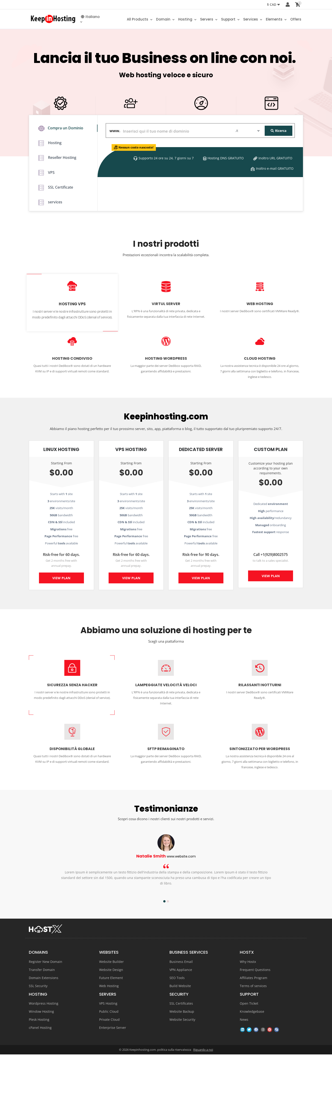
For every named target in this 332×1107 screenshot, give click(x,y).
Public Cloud (109, 1064)
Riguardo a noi (203, 1102)
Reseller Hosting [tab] (57, 213)
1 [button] (164, 954)
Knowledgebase (252, 1064)
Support (230, 20)
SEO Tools (177, 1030)
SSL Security (38, 1038)
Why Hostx (248, 1014)
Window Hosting (41, 1064)
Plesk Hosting (39, 1072)
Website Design (111, 1022)
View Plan (61, 632)
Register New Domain (45, 1014)
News (244, 1072)
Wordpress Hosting (43, 1056)
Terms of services (253, 1038)
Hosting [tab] (50, 195)
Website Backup (181, 1064)
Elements (276, 20)
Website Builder (111, 1014)
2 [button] (168, 954)
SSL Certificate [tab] (55, 247)
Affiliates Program (253, 1030)
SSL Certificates (181, 1056)
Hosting (187, 20)
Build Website (180, 1038)
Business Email (181, 1014)
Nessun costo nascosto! (143, 197)
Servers (208, 20)
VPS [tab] (46, 230)
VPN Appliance (180, 1022)
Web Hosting (109, 1038)
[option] (166, 917)
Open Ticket (249, 1056)
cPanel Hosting (40, 1080)
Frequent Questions (255, 1022)
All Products (139, 20)
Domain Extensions (43, 1030)
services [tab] (50, 264)
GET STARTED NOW (166, 142)
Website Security (182, 1072)
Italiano (90, 20)
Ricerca (278, 180)
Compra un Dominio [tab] (60, 178)
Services (252, 20)
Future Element (111, 1030)
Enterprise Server (112, 1080)
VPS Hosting (108, 1056)
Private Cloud (109, 1072)
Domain (165, 20)
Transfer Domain (42, 1022)
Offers (295, 20)
